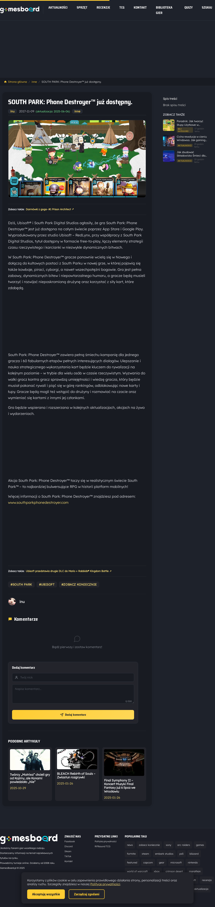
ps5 (181, 853)
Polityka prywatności (105, 841)
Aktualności (58, 7)
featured (132, 862)
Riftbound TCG (102, 846)
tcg (122, 7)
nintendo (193, 862)
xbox (157, 871)
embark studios (164, 853)
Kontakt (140, 7)
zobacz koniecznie (149, 844)
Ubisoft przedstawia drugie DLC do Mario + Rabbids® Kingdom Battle (69, 571)
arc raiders (183, 844)
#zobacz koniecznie (79, 584)
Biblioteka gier (164, 10)
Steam (67, 851)
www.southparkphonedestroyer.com (38, 502)
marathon (194, 871)
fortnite (131, 853)
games (200, 844)
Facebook (69, 841)
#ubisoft (47, 584)
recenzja (207, 880)
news (130, 844)
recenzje (103, 7)
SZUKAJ (207, 7)
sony (168, 844)
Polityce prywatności (105, 884)
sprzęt (82, 7)
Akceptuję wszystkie (46, 894)
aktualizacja (201, 888)
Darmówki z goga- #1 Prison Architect (50, 209)
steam (145, 853)
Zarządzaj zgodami (86, 894)
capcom (148, 862)
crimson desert (174, 871)
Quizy (188, 7)
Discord (68, 846)
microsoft (176, 862)
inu (12, 111)
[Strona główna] (19, 12)
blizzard (194, 853)
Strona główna (15, 82)
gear (161, 862)
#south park (21, 584)
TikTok (67, 856)
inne (34, 82)
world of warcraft (137, 871)
